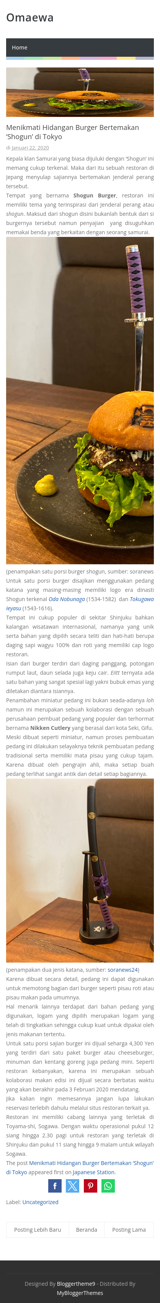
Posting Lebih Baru (37, 1229)
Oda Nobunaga (67, 599)
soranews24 (123, 969)
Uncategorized (40, 1202)
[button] (55, 1186)
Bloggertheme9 (76, 1283)
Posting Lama (129, 1229)
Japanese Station (93, 1172)
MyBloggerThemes (80, 1292)
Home (20, 47)
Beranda (86, 1229)
